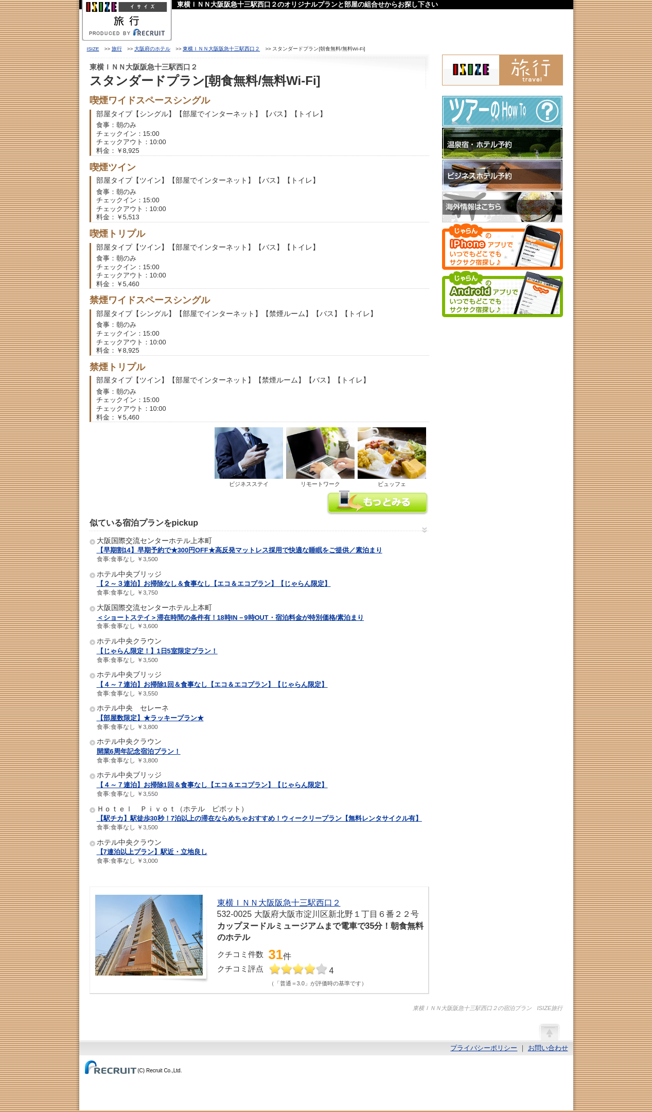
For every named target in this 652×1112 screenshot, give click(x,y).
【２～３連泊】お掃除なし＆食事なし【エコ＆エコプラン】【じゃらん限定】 (214, 583)
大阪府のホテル (152, 48)
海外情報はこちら (502, 207)
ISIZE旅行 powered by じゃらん (502, 70)
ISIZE (93, 48)
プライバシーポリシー (483, 1048)
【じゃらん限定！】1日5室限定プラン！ (157, 651)
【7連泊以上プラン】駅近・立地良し (152, 852)
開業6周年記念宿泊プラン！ (139, 751)
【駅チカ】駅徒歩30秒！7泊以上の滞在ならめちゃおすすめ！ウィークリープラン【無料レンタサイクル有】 (259, 818)
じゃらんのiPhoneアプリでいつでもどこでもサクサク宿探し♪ (502, 246)
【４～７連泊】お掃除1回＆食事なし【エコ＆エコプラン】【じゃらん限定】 (212, 684)
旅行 (117, 48)
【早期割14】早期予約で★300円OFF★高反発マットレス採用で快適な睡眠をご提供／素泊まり (239, 550)
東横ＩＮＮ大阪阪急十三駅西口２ (221, 48)
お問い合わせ (548, 1048)
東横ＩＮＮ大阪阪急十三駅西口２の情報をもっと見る (377, 504)
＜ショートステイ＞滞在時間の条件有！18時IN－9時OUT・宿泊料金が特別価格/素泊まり (230, 617)
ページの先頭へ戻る (549, 1031)
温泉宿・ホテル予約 (502, 143)
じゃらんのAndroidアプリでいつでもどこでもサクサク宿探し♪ (502, 294)
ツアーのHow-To (502, 111)
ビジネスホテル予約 (502, 175)
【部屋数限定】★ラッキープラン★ (150, 718)
